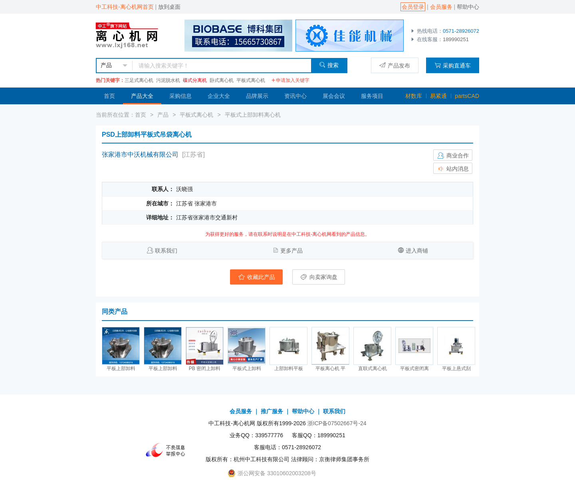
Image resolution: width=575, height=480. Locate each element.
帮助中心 (468, 7)
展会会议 (334, 96)
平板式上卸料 (246, 368)
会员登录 (413, 7)
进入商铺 (417, 250)
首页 (109, 96)
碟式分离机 (195, 80)
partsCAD (467, 96)
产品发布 (394, 65)
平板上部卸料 (121, 368)
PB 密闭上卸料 (204, 368)
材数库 (413, 96)
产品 (163, 115)
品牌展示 (257, 96)
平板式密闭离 (414, 368)
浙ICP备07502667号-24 (337, 423)
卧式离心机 (222, 80)
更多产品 (291, 250)
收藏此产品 (256, 277)
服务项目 (372, 96)
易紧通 (438, 96)
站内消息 (453, 168)
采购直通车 (452, 65)
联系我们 (166, 250)
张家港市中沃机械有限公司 (140, 154)
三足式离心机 (139, 80)
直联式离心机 (372, 368)
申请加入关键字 (290, 80)
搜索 (329, 65)
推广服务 (272, 411)
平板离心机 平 (330, 368)
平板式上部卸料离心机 (253, 115)
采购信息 (180, 96)
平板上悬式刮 (456, 368)
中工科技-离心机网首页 (125, 7)
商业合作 (453, 155)
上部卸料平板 (288, 368)
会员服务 (441, 7)
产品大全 (142, 96)
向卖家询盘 (318, 277)
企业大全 (219, 96)
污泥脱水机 (168, 80)
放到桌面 (169, 7)
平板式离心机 (250, 80)
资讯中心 (295, 96)
